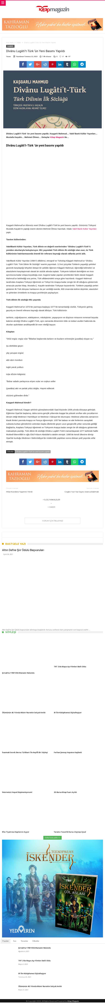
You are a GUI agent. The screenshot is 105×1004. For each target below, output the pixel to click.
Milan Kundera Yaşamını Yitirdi (27, 491)
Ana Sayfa (10, 43)
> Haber (51, 508)
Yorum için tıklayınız (52, 522)
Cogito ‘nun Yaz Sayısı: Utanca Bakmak (78, 491)
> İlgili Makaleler (51, 501)
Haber (19, 43)
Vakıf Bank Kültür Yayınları (84, 230)
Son (14, 942)
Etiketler (36, 942)
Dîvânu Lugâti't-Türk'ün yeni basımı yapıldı (33, 453)
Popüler (5, 942)
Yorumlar (24, 942)
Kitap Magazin (57, 138)
